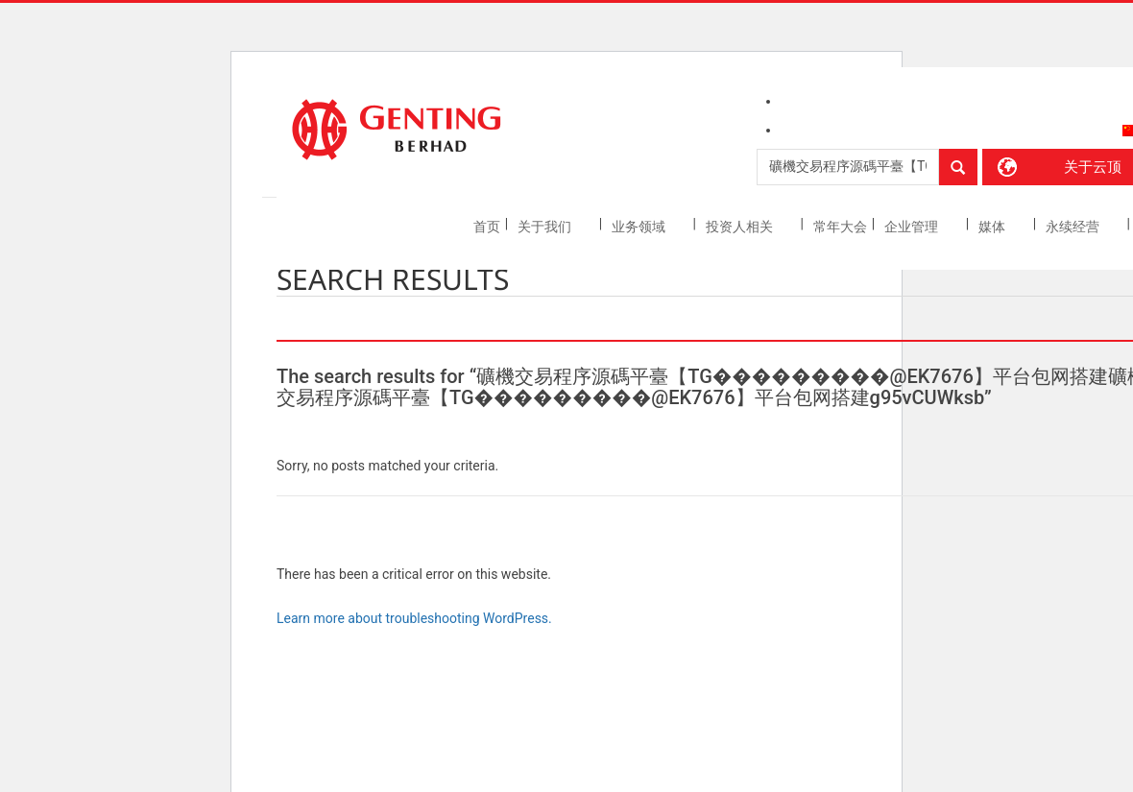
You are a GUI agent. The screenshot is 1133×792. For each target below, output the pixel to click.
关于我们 (546, 226)
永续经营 (1074, 226)
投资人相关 (741, 226)
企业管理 (912, 226)
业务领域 (640, 226)
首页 (486, 226)
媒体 (993, 226)
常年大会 (840, 226)
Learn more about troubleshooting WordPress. (414, 618)
